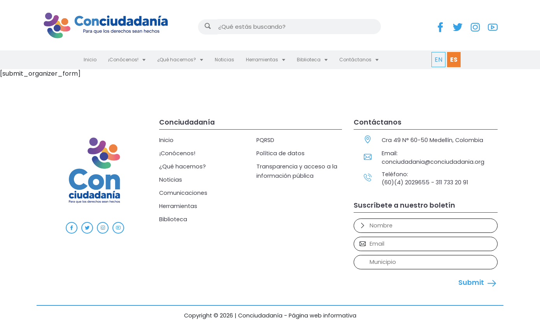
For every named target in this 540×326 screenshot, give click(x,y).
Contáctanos (355, 59)
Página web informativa (322, 315)
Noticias (224, 59)
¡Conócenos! (123, 59)
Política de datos (280, 153)
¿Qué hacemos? (176, 59)
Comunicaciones (183, 193)
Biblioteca (309, 59)
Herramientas (262, 59)
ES (454, 59)
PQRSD (265, 140)
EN (438, 59)
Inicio (90, 59)
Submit (471, 282)
